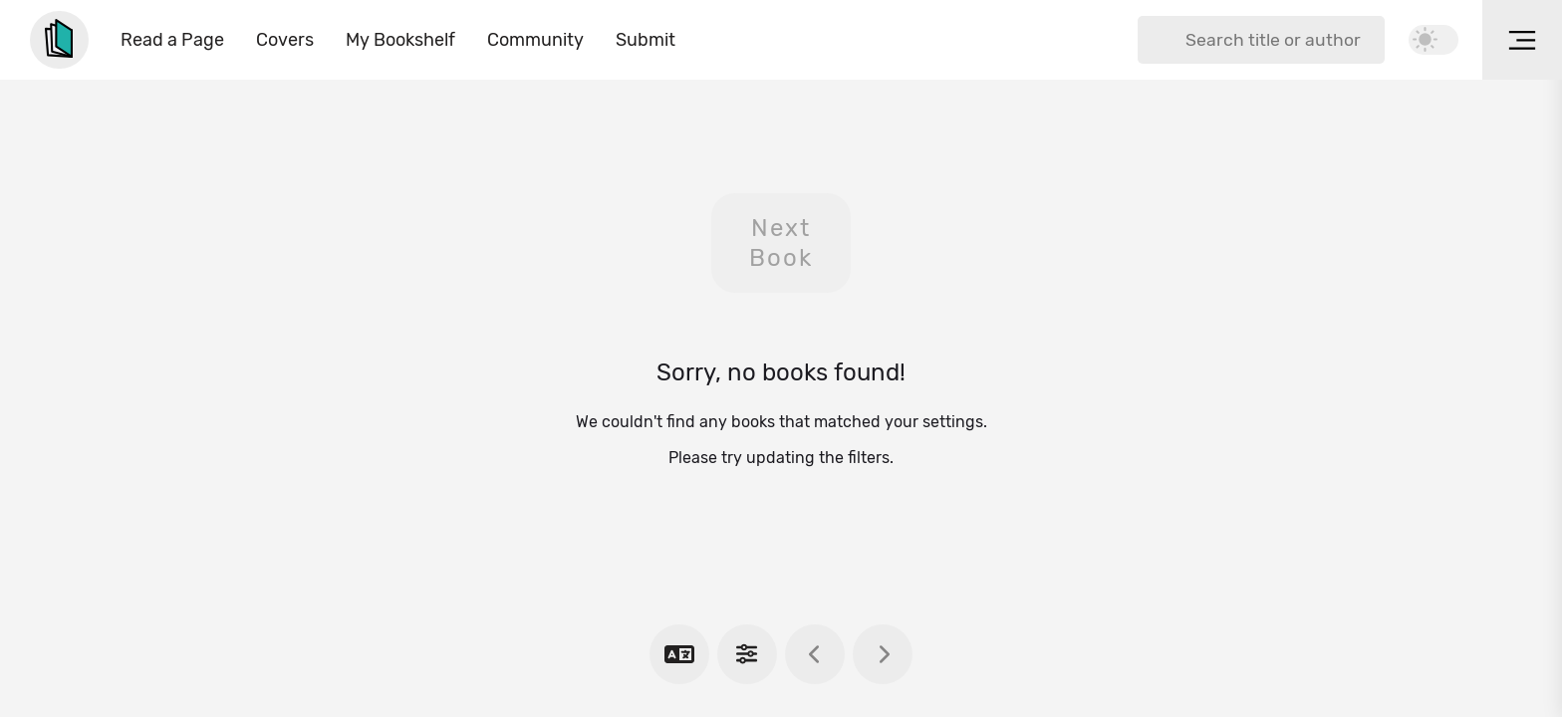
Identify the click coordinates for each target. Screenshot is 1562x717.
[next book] (882, 654)
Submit (645, 40)
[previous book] (815, 654)
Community (535, 40)
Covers (285, 40)
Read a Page (172, 40)
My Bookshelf (400, 40)
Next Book (781, 243)
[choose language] (679, 654)
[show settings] (747, 654)
